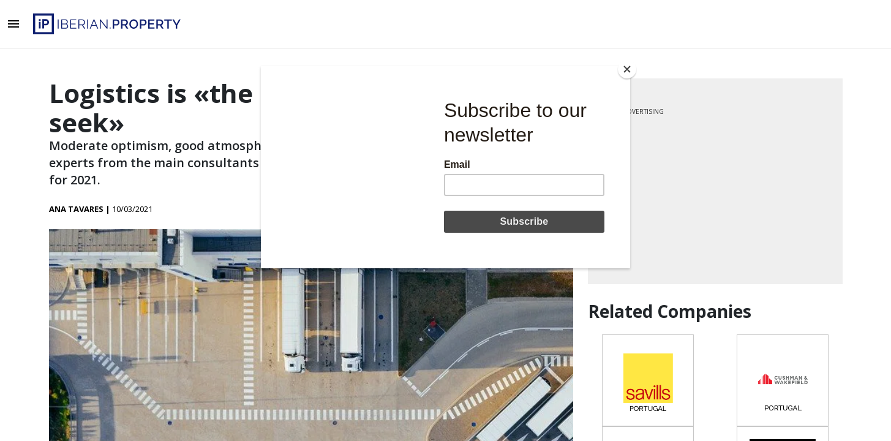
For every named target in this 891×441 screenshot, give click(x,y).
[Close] (627, 69)
